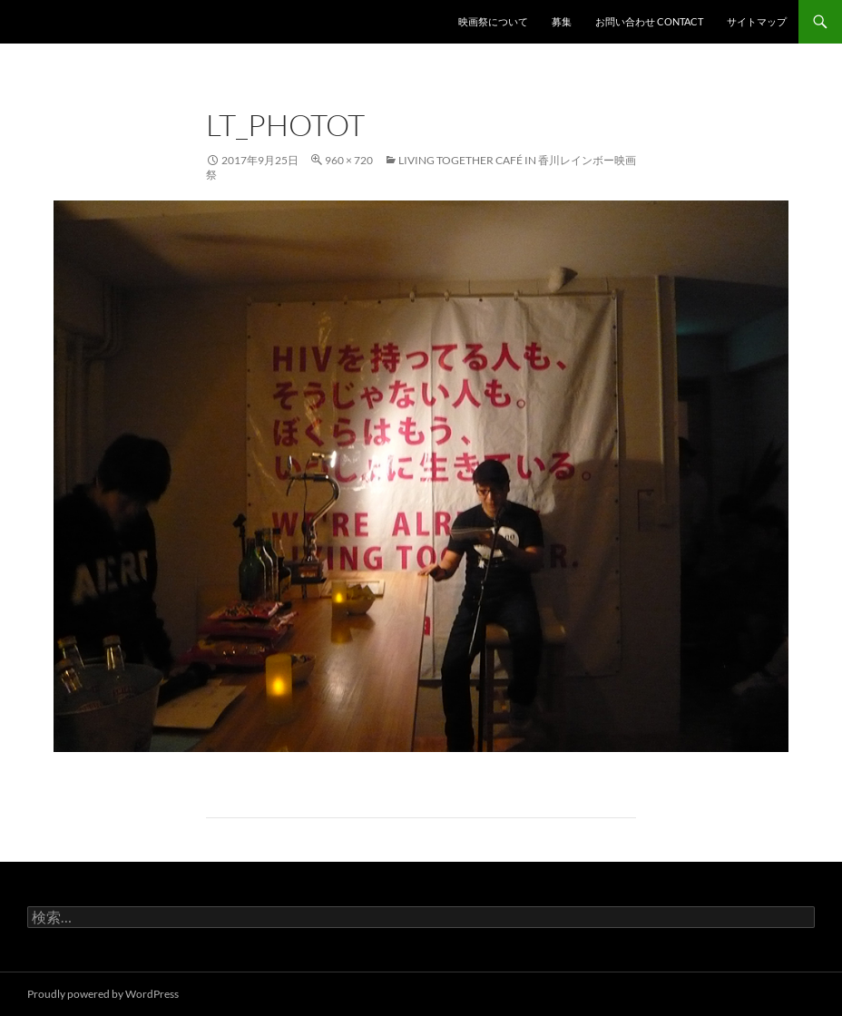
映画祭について (493, 21)
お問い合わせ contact (649, 21)
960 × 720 (349, 160)
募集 (562, 21)
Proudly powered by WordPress (103, 994)
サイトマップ (757, 21)
